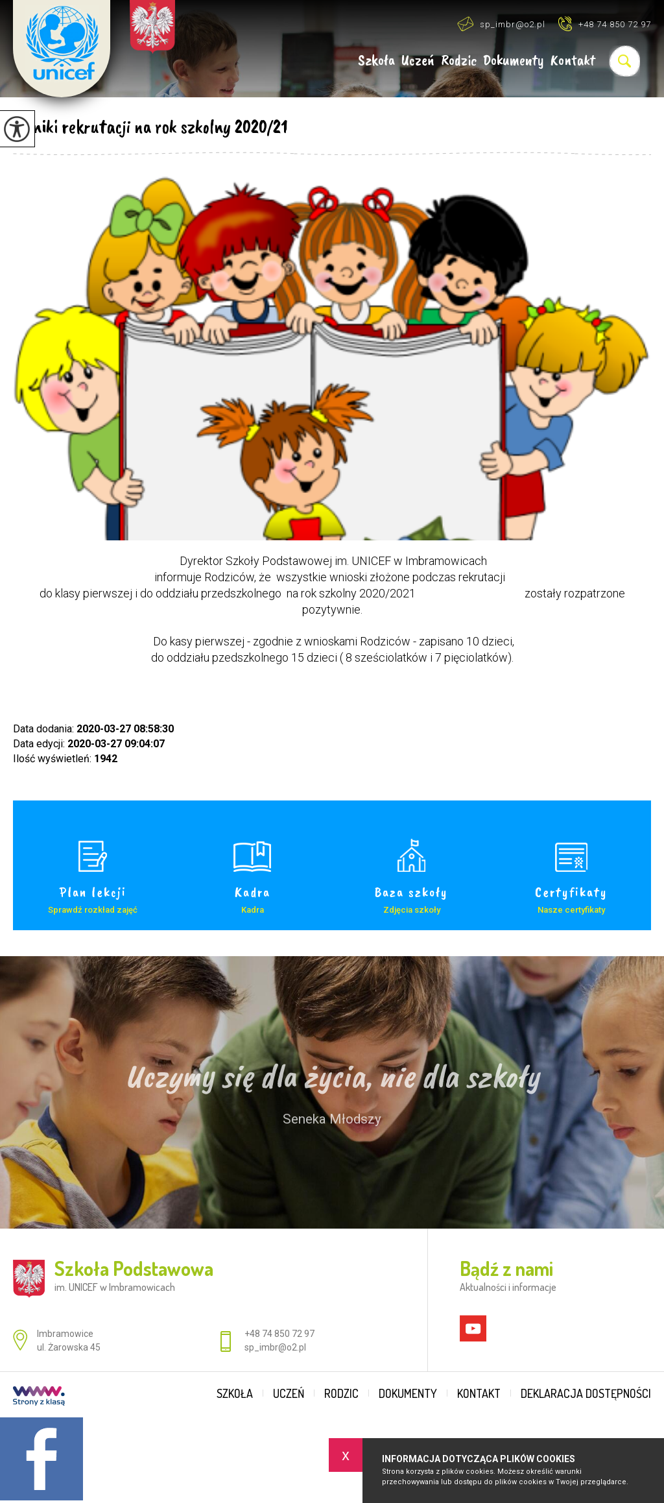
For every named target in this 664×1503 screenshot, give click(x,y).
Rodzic (459, 60)
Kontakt (573, 60)
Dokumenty (513, 60)
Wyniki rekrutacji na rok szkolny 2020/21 (150, 126)
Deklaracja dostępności (586, 1393)
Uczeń (417, 60)
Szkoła (376, 60)
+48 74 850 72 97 (604, 23)
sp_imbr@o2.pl (501, 23)
